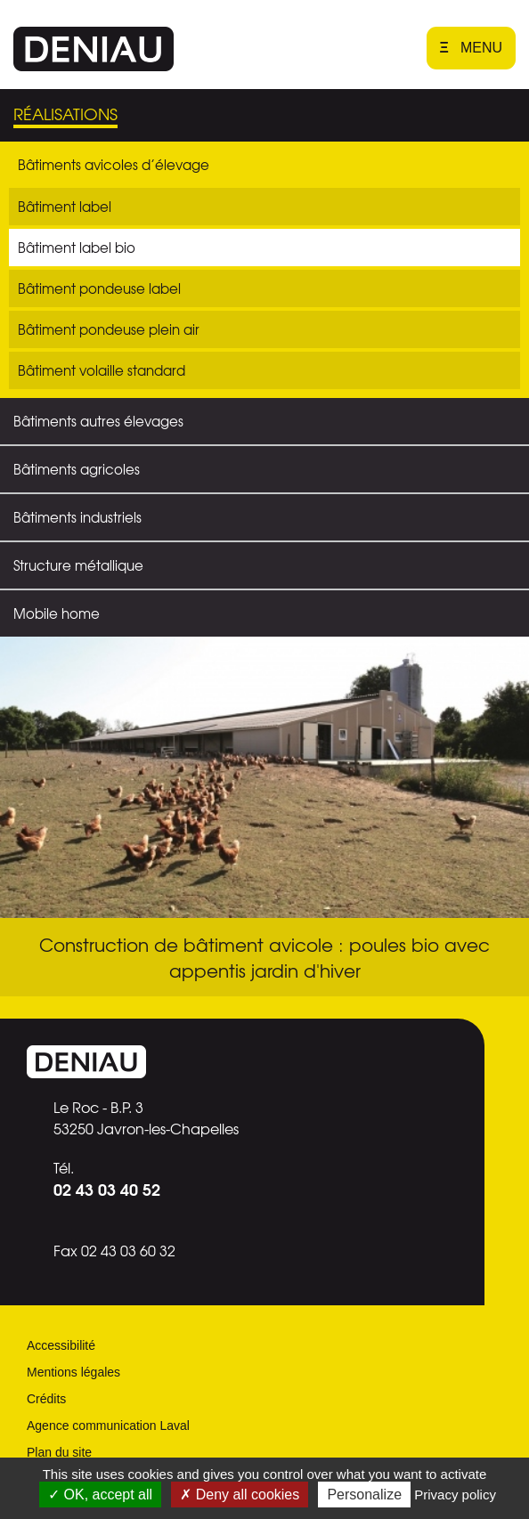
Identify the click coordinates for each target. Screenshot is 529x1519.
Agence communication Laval (108, 1425)
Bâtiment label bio (76, 247)
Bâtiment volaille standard (101, 370)
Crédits (46, 1399)
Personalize (364, 1494)
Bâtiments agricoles (76, 469)
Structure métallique (78, 565)
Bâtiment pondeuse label (99, 288)
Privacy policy (455, 1494)
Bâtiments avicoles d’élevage (113, 165)
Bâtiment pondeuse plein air (108, 329)
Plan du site (59, 1452)
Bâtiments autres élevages (98, 421)
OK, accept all (100, 1494)
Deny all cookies (239, 1494)
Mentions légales (73, 1372)
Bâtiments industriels (77, 517)
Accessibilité (61, 1345)
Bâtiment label (64, 206)
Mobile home (56, 613)
